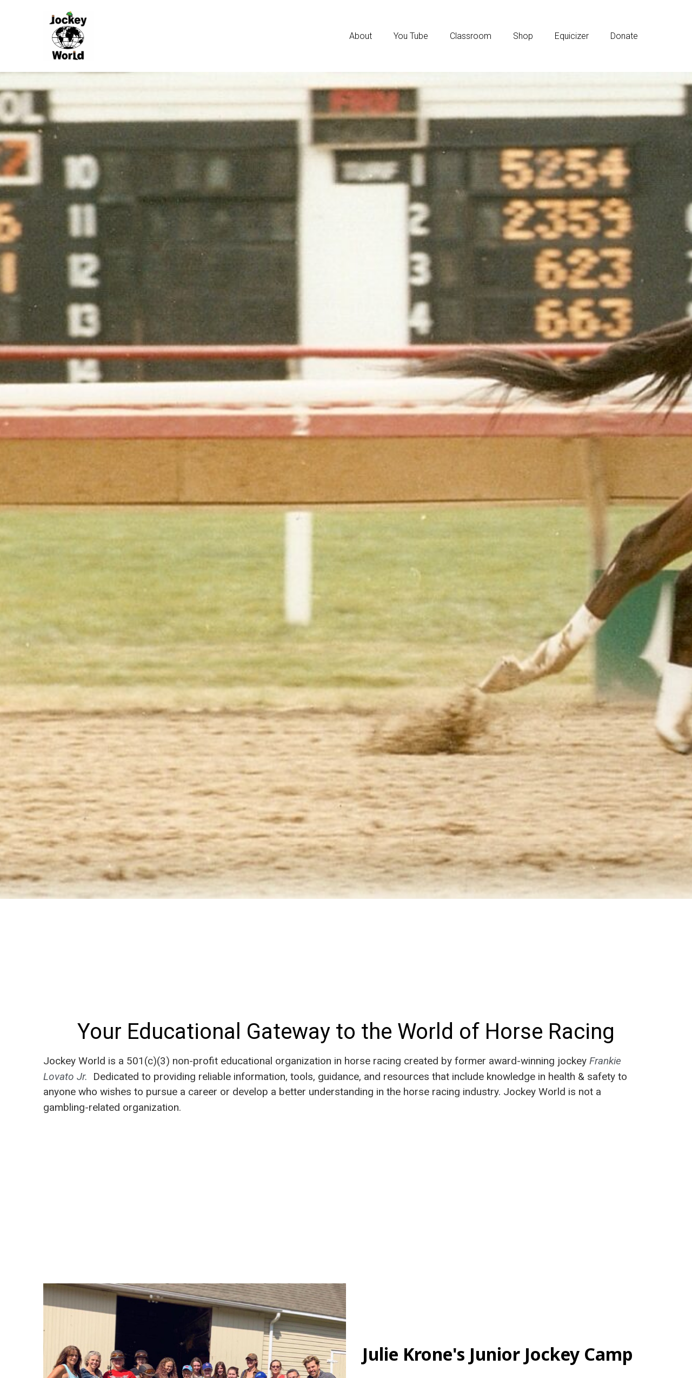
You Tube (411, 36)
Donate (624, 36)
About (360, 36)
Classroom (470, 36)
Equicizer (572, 36)
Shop (523, 36)
